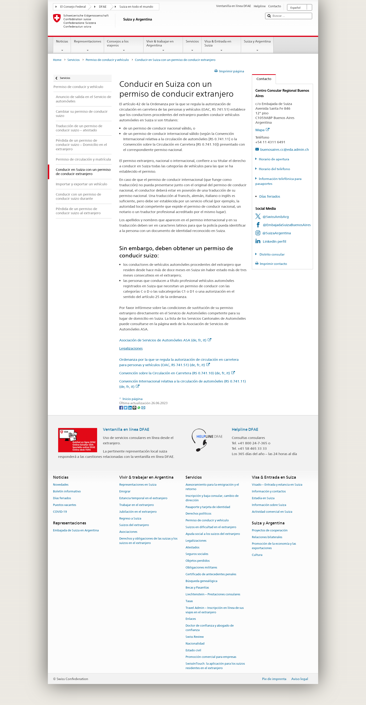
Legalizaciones (131, 348)
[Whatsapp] (139, 407)
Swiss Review (195, 636)
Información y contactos (269, 491)
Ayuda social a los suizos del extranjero (213, 534)
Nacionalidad (195, 643)
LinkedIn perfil (274, 241)
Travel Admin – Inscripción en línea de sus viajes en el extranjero (215, 610)
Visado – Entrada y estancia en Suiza (277, 485)
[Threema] (135, 407)
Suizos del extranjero (134, 525)
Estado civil (193, 650)
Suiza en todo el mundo (136, 6)
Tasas (189, 601)
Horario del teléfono (274, 169)
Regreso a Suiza (130, 518)
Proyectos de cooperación (270, 530)
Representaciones (87, 45)
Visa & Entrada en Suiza (221, 45)
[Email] (143, 407)
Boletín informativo (67, 491)
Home (57, 60)
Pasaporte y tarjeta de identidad (208, 507)
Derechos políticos (198, 514)
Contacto (261, 79)
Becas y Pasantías (197, 587)
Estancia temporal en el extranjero (143, 498)
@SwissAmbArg (276, 216)
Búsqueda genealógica (201, 581)
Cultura (257, 555)
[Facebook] (121, 407)
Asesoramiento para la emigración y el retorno (212, 487)
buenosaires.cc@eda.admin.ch (284, 149)
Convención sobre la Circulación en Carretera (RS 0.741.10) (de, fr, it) (177, 373)
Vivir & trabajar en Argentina (163, 45)
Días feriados (269, 196)
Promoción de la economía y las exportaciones (274, 546)
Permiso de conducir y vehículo (107, 60)
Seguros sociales (197, 554)
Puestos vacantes (64, 505)
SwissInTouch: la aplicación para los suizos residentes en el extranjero (215, 666)
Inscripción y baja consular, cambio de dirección (212, 498)
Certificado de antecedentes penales (211, 574)
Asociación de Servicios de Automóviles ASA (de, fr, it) (165, 340)
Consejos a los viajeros (123, 45)
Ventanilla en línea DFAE (126, 429)
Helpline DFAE (245, 429)
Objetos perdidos (198, 560)
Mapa (262, 130)
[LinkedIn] (130, 407)
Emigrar (124, 491)
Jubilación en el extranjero (138, 511)
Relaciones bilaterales (267, 537)
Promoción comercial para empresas (211, 657)
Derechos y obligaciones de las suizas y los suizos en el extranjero (148, 541)
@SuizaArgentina (276, 233)
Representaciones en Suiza (137, 485)
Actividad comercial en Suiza (272, 511)
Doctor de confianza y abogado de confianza (210, 628)
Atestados (192, 547)
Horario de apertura (274, 159)
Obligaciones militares (201, 567)
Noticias (62, 45)
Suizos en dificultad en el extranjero (211, 527)
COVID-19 (60, 511)
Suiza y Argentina (257, 45)
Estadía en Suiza (263, 498)
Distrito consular (272, 254)
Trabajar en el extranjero (136, 505)
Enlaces (191, 619)
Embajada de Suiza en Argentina (76, 530)
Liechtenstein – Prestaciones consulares (213, 594)
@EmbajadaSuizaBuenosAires (287, 225)
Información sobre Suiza (269, 505)
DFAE (102, 6)
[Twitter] (126, 407)
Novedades (60, 485)
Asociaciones (128, 531)
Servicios (192, 45)
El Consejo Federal (73, 6)
